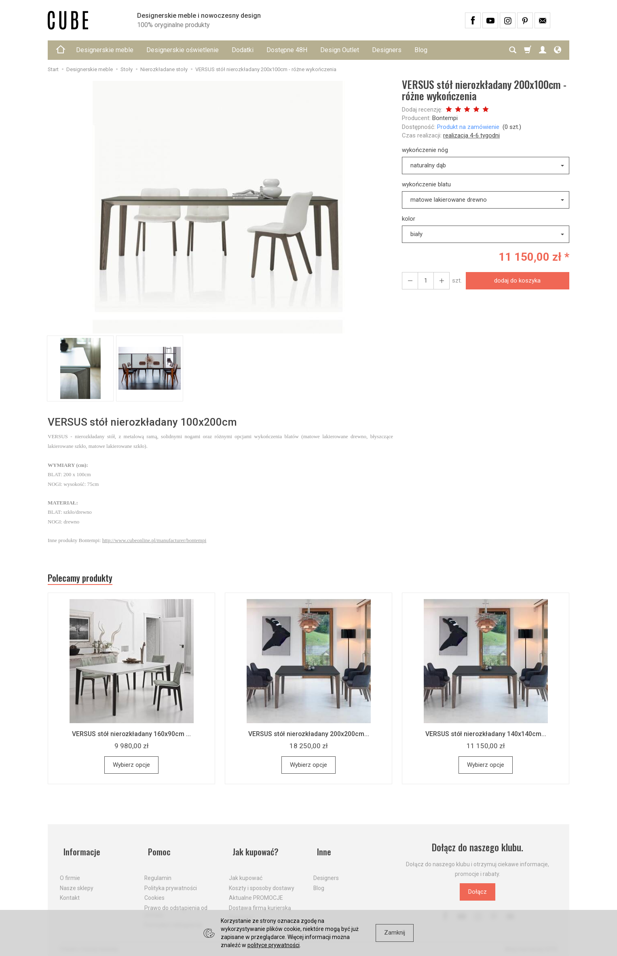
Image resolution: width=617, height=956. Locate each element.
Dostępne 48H (286, 50)
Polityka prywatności (170, 882)
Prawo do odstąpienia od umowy (175, 905)
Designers (386, 50)
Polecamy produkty (86, 579)
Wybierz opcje (131, 767)
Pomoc (156, 850)
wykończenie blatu (426, 184)
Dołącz (477, 894)
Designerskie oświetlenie (182, 50)
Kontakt (70, 892)
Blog (420, 50)
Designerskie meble (104, 50)
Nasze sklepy (76, 882)
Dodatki (243, 50)
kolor (408, 218)
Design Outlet (339, 50)
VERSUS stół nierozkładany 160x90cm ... (131, 736)
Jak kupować (245, 872)
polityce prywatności (273, 945)
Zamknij (394, 932)
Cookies (154, 892)
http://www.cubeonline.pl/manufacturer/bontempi (154, 540)
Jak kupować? (254, 850)
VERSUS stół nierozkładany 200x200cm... (308, 736)
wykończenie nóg (425, 150)
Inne (321, 850)
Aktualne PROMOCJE (256, 892)
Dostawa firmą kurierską (260, 902)
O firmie (70, 872)
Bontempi (445, 118)
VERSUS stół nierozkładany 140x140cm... (485, 736)
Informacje (79, 850)
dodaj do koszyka (515, 280)
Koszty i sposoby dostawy (261, 882)
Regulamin (157, 872)
